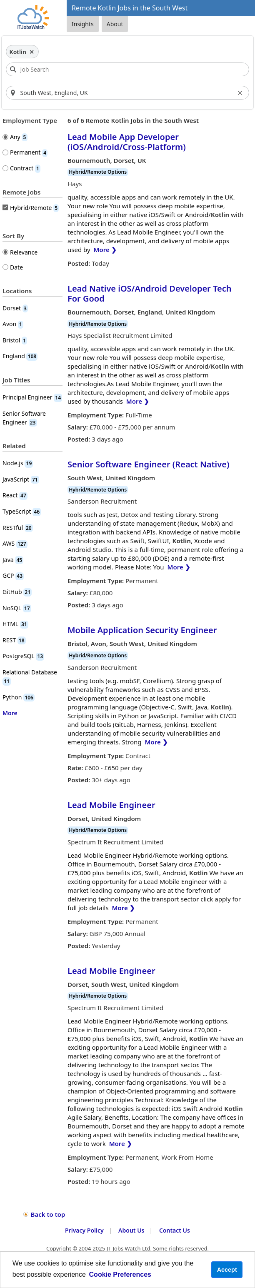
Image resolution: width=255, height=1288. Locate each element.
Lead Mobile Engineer (111, 805)
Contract (25, 168)
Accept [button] (227, 1269)
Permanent (29, 152)
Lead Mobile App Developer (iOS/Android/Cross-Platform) (127, 141)
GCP (13, 575)
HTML (15, 624)
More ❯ (105, 249)
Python (18, 697)
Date (16, 267)
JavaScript (20, 479)
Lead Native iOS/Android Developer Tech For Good (149, 293)
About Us (131, 1230)
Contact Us (174, 1230)
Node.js (17, 463)
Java (12, 560)
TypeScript (21, 511)
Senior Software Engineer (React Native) (148, 464)
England (20, 356)
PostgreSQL (23, 656)
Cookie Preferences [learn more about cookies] (120, 1274)
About (115, 24)
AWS (15, 543)
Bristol (14, 340)
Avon (12, 324)
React (15, 495)
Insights (83, 24)
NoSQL (16, 608)
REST (14, 640)
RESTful (17, 528)
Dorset (15, 308)
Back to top (48, 1214)
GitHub (17, 592)
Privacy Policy (84, 1230)
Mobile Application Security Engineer (142, 630)
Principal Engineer (32, 397)
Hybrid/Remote (34, 208)
